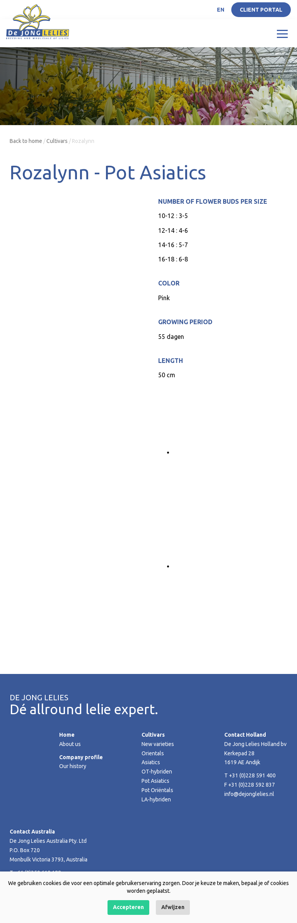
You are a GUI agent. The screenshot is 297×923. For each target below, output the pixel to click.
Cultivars (57, 141)
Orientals (153, 753)
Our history (72, 766)
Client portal (261, 10)
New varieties (158, 744)
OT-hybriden (157, 771)
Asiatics (151, 762)
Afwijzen (172, 907)
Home (67, 735)
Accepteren (128, 907)
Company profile (81, 757)
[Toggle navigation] (282, 33)
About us (70, 744)
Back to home (26, 141)
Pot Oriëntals (157, 790)
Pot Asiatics (155, 781)
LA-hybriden (156, 799)
